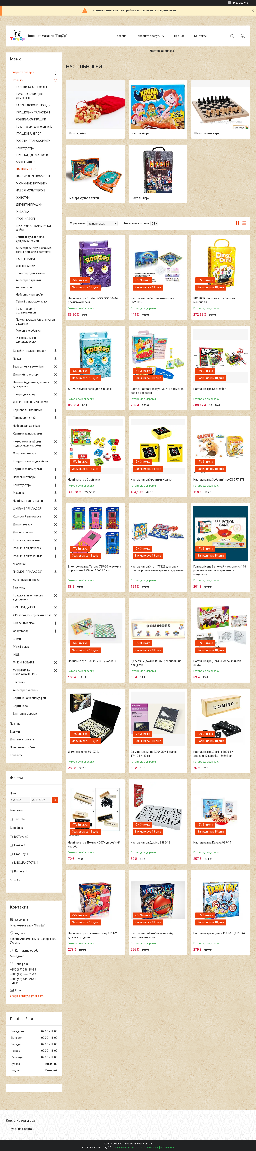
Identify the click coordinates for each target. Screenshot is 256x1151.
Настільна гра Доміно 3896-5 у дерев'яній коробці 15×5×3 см (213, 753)
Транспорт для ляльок (30, 273)
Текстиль (19, 682)
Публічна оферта (21, 1128)
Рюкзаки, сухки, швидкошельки (26, 339)
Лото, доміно (77, 133)
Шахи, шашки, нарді (207, 133)
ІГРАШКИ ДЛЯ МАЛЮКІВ (32, 155)
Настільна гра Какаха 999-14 (212, 842)
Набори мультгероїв (29, 294)
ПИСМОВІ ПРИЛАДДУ (27, 571)
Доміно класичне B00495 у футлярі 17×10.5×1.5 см (154, 753)
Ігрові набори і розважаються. (26, 310)
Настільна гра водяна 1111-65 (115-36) (219, 933)
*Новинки (19, 564)
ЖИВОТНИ (23, 197)
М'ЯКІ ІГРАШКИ (25, 162)
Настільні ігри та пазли (28, 500)
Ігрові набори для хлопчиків (34, 126)
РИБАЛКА (22, 211)
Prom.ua (147, 1143)
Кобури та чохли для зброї (30, 461)
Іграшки (18, 80)
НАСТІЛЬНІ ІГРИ (26, 169)
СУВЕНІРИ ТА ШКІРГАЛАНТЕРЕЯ (25, 672)
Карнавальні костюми (27, 410)
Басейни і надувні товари (29, 350)
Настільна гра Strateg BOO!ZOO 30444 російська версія (93, 300)
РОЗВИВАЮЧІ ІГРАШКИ (31, 119)
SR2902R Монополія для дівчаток (90, 388)
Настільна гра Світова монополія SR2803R (152, 300)
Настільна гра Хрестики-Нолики (151, 479)
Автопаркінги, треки (26, 579)
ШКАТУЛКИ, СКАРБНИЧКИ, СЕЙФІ (33, 228)
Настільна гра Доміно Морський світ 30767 (217, 663)
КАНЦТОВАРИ (25, 259)
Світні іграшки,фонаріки (31, 301)
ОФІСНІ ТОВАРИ (23, 662)
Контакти (200, 35)
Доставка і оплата (162, 50)
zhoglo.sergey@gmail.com (27, 995)
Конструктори (25, 148)
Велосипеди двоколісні (28, 366)
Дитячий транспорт (26, 374)
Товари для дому (24, 394)
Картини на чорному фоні (29, 698)
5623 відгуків (240, 2)
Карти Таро (20, 706)
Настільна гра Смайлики (84, 479)
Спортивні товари (24, 453)
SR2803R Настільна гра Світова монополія (214, 300)
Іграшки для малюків (26, 540)
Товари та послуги (148, 35)
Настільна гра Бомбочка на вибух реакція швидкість (153, 935)
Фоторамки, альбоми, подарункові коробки (27, 443)
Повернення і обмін (22, 747)
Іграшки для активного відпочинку (28, 597)
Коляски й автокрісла (27, 516)
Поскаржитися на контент (127, 1147)
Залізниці (19, 587)
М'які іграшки (21, 646)
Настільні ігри (140, 133)
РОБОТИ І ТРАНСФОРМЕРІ (33, 140)
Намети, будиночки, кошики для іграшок (31, 384)
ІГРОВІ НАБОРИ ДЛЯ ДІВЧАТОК (29, 96)
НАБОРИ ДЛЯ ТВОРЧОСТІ (33, 176)
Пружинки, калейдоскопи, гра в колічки (35, 321)
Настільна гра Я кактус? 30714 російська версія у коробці (157, 390)
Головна (121, 35)
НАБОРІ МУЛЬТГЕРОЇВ (30, 190)
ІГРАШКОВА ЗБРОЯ (28, 133)
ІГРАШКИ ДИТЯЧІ (24, 607)
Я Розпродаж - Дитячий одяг (32, 615)
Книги (17, 639)
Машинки (19, 492)
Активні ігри (24, 287)
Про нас (179, 35)
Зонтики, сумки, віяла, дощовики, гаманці (30, 238)
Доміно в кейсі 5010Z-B (83, 751)
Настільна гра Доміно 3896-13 (150, 842)
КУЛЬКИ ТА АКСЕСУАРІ (31, 87)
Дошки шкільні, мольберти (30, 402)
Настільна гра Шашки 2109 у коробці (92, 661)
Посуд (17, 358)
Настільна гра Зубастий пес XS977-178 (218, 479)
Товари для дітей (24, 417)
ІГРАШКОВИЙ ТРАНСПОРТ (33, 112)
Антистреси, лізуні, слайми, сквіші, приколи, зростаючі (34, 249)
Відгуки (15, 731)
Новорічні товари (24, 477)
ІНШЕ (16, 654)
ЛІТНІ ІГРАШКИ (25, 266)
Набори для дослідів (26, 425)
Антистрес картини (25, 690)
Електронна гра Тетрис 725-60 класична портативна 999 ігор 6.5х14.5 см (94, 568)
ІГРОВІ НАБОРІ (25, 218)
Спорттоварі (21, 631)
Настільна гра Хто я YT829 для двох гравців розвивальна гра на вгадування (157, 568)
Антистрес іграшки (28, 280)
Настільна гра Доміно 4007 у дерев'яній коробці (94, 844)
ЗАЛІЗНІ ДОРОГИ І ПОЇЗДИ (33, 105)
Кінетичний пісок (24, 623)
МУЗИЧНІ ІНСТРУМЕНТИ (31, 183)
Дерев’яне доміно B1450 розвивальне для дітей (156, 663)
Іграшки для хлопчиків (27, 556)
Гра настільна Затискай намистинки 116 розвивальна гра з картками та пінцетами (219, 570)
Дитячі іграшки (23, 532)
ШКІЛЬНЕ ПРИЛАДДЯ (27, 508)
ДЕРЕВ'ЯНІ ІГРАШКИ (29, 204)
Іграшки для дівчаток (27, 548)
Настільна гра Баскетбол (209, 388)
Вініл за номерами (25, 713)
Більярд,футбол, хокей (84, 198)
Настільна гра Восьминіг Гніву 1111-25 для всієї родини (93, 935)
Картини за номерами (27, 433)
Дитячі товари (22, 524)
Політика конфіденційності (159, 1147)
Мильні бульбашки (28, 330)
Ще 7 (17, 879)
